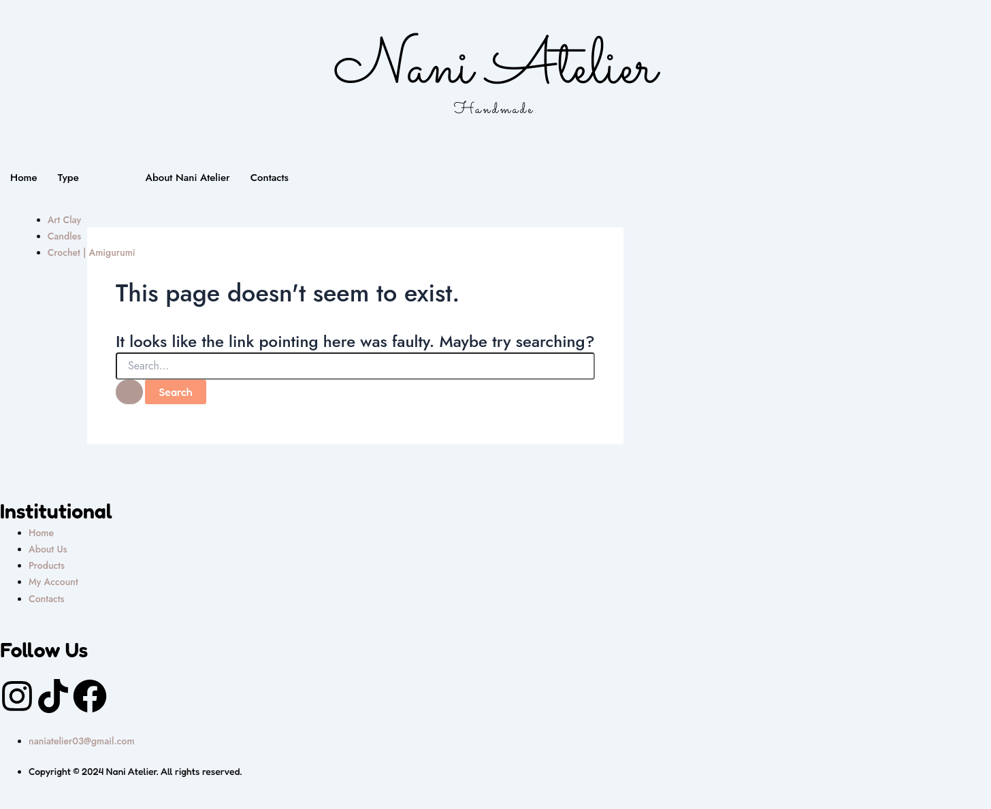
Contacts (269, 177)
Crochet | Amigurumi (91, 252)
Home (23, 177)
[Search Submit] (129, 392)
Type (68, 177)
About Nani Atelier (188, 177)
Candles (65, 236)
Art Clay (65, 220)
